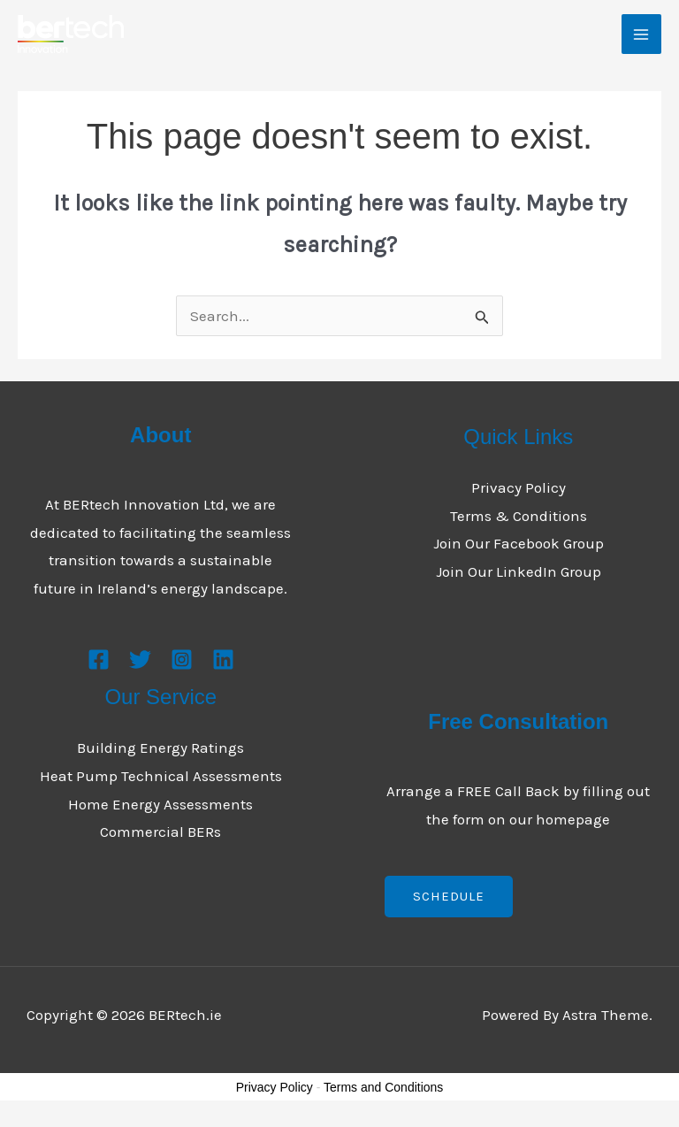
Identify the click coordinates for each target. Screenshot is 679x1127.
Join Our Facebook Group (518, 543)
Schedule (448, 896)
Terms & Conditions (518, 516)
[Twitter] (140, 659)
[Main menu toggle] (642, 34)
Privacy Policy (518, 487)
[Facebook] (99, 659)
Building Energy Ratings (160, 747)
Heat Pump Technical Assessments (161, 776)
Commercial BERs (160, 831)
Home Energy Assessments (160, 804)
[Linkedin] (223, 659)
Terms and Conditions (383, 1087)
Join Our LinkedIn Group (518, 571)
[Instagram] (182, 659)
